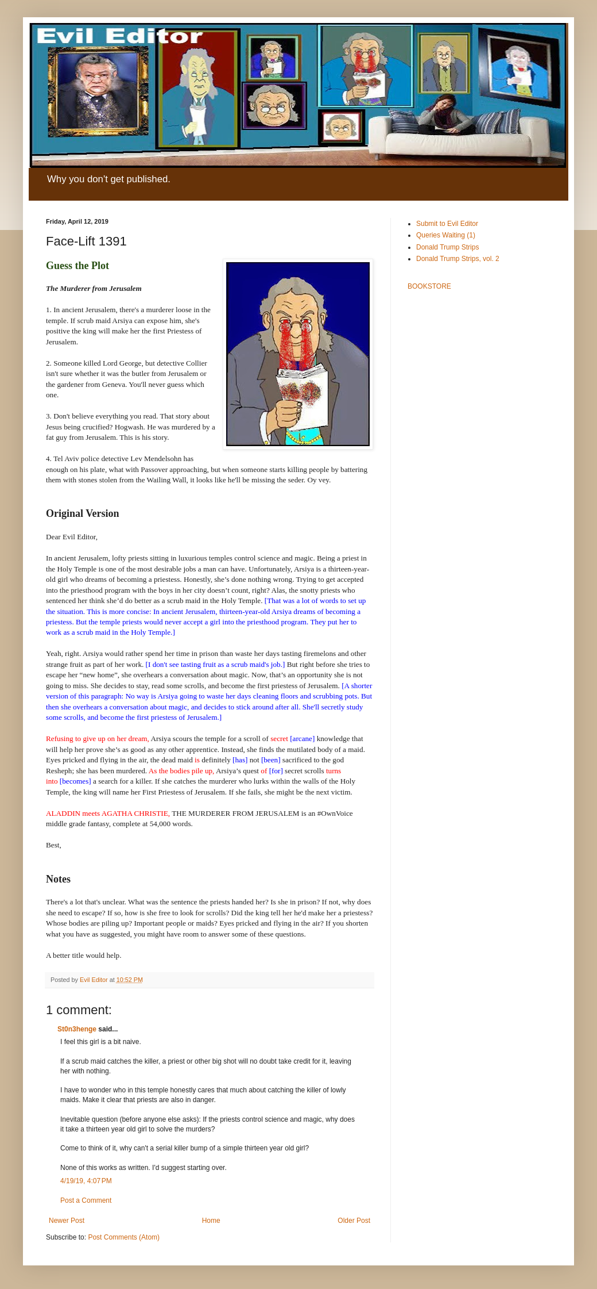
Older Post (354, 1221)
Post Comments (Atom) (124, 1237)
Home (211, 1221)
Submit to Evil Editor (447, 224)
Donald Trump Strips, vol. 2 (457, 259)
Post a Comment (85, 1200)
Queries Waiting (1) (445, 235)
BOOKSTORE (429, 286)
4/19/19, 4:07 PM (86, 1181)
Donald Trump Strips (447, 247)
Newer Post (66, 1221)
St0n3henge (76, 1029)
